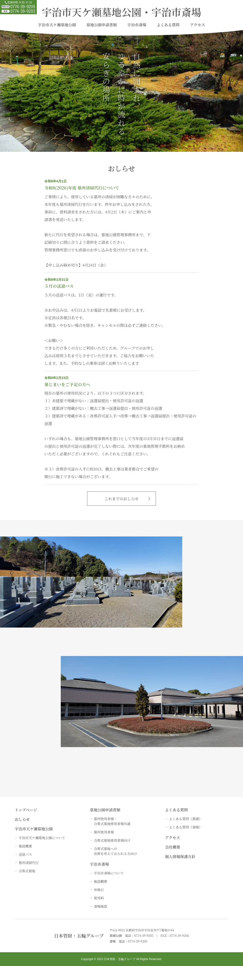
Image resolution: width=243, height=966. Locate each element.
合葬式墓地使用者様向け (112, 840)
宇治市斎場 (136, 25)
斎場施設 (100, 906)
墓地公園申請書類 (101, 25)
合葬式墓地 (27, 871)
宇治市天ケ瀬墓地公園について (42, 837)
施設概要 (25, 846)
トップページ (26, 810)
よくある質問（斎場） (185, 827)
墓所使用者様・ (112, 821)
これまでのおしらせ (121, 498)
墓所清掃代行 (29, 862)
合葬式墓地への (115, 851)
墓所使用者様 (104, 832)
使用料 (99, 898)
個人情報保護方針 (180, 856)
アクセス (197, 25)
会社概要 (172, 847)
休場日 (99, 889)
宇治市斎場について (109, 873)
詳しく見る (163, 625)
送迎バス (25, 854)
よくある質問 (168, 25)
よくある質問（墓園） (185, 818)
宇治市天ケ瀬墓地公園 (57, 25)
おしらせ (22, 819)
